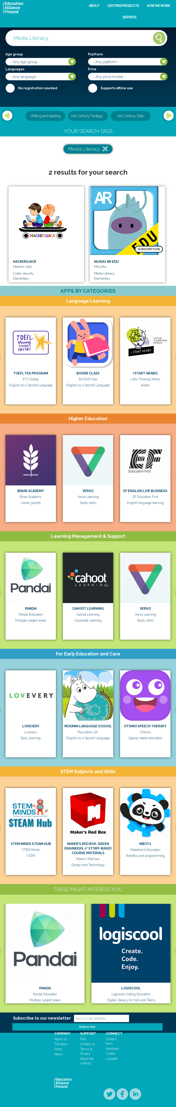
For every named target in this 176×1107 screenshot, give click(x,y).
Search (159, 38)
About (94, 6)
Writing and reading (45, 116)
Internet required (92, 88)
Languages (15, 69)
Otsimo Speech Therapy (145, 726)
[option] (88, 116)
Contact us (87, 1044)
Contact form (111, 1041)
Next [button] (169, 116)
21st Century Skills (130, 116)
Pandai (31, 608)
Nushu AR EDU (106, 261)
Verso (88, 491)
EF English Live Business (145, 491)
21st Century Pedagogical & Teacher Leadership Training (89, 116)
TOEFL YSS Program (30, 373)
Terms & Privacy (86, 1051)
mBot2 (145, 844)
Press (58, 1049)
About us (60, 1039)
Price (92, 69)
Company (62, 1033)
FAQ (83, 1039)
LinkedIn (112, 1059)
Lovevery (30, 726)
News (58, 1054)
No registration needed (37, 88)
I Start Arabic (145, 373)
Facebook (112, 1048)
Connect (114, 1033)
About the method (87, 1061)
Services (129, 17)
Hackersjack (24, 261)
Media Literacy (84, 149)
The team (61, 1044)
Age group (14, 54)
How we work (158, 6)
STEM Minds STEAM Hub (31, 844)
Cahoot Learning (88, 608)
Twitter (111, 1054)
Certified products (123, 6)
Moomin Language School (88, 726)
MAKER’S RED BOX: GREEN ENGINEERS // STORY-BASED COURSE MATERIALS (88, 848)
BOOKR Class (88, 373)
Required (10, 88)
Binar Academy (30, 491)
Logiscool (131, 988)
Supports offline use (117, 88)
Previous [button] (7, 116)
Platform (95, 54)
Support (88, 1033)
